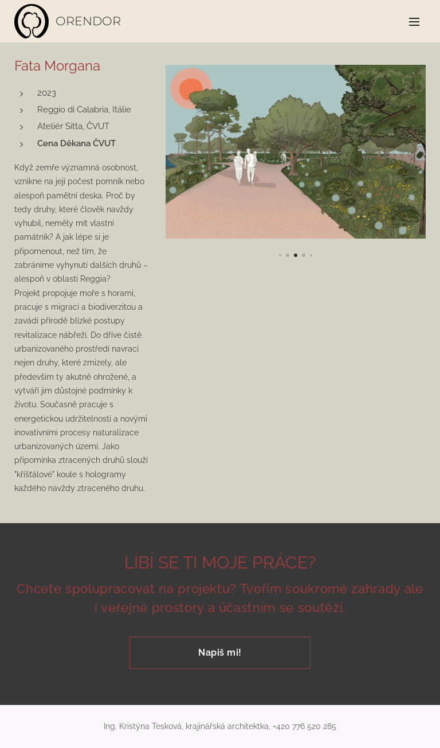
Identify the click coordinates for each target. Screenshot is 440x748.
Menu (414, 21)
